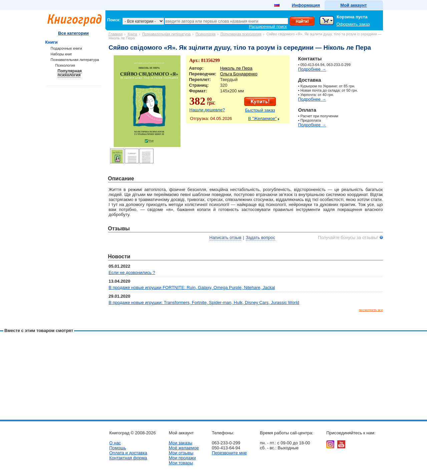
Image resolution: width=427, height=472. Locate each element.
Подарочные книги (66, 48)
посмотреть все (371, 310)
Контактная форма (128, 457)
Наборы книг (61, 54)
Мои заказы (180, 442)
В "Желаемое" (262, 118)
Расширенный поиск (268, 26)
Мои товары (181, 462)
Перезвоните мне (229, 452)
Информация (306, 5)
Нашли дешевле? (207, 109)
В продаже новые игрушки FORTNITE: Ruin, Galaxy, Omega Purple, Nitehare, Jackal (192, 287)
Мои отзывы (181, 452)
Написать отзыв (225, 237)
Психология (205, 34)
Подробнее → (312, 69)
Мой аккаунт (353, 5)
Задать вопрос (260, 237)
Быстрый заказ (260, 110)
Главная (116, 34)
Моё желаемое (184, 447)
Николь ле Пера (236, 68)
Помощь (117, 447)
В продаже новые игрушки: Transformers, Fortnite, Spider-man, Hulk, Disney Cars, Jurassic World (204, 302)
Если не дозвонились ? (132, 272)
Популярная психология (241, 34)
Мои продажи (182, 457)
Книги (132, 34)
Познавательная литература (166, 34)
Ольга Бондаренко (239, 73)
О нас (115, 442)
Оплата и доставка (128, 452)
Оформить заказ (353, 24)
